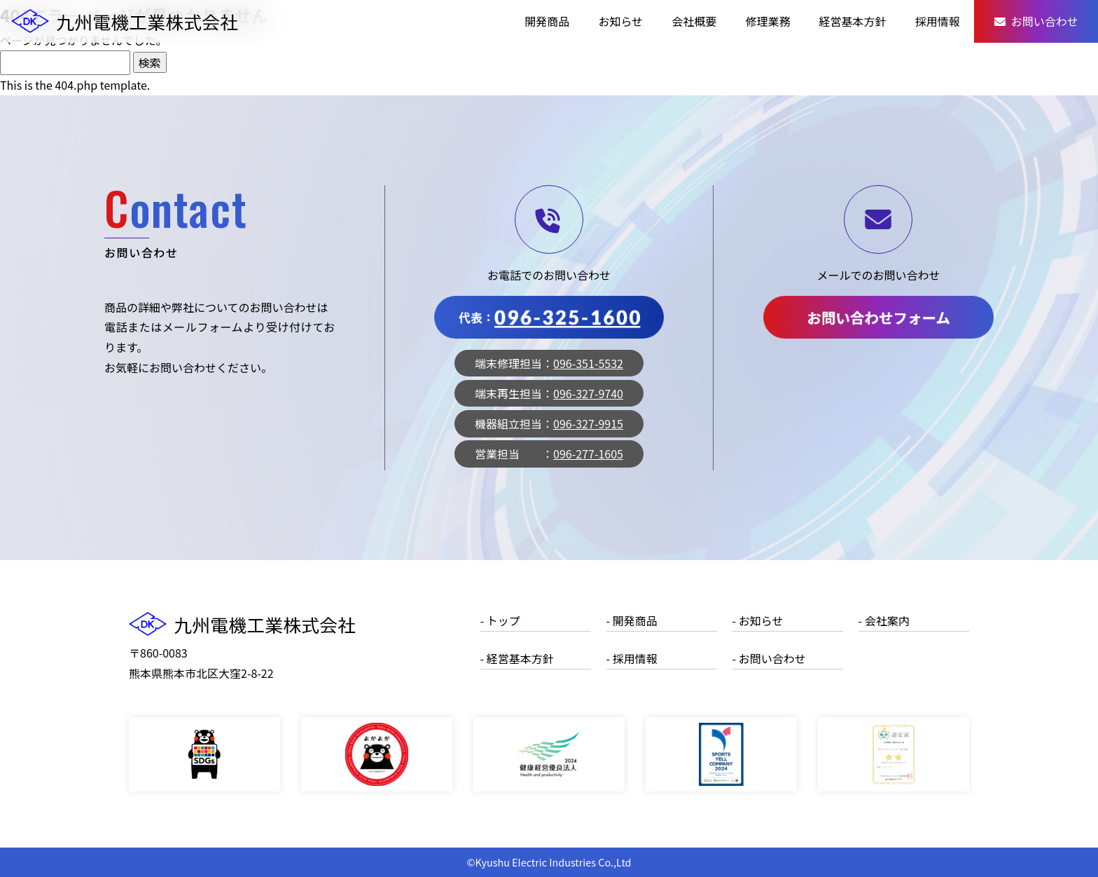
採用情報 (937, 21)
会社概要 (694, 21)
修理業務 (767, 21)
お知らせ (620, 21)
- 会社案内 (884, 620)
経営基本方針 (853, 21)
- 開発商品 (632, 620)
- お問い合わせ (769, 658)
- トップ (500, 620)
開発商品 (546, 21)
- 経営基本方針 (517, 658)
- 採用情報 (632, 658)
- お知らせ (758, 620)
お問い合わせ (1036, 21)
